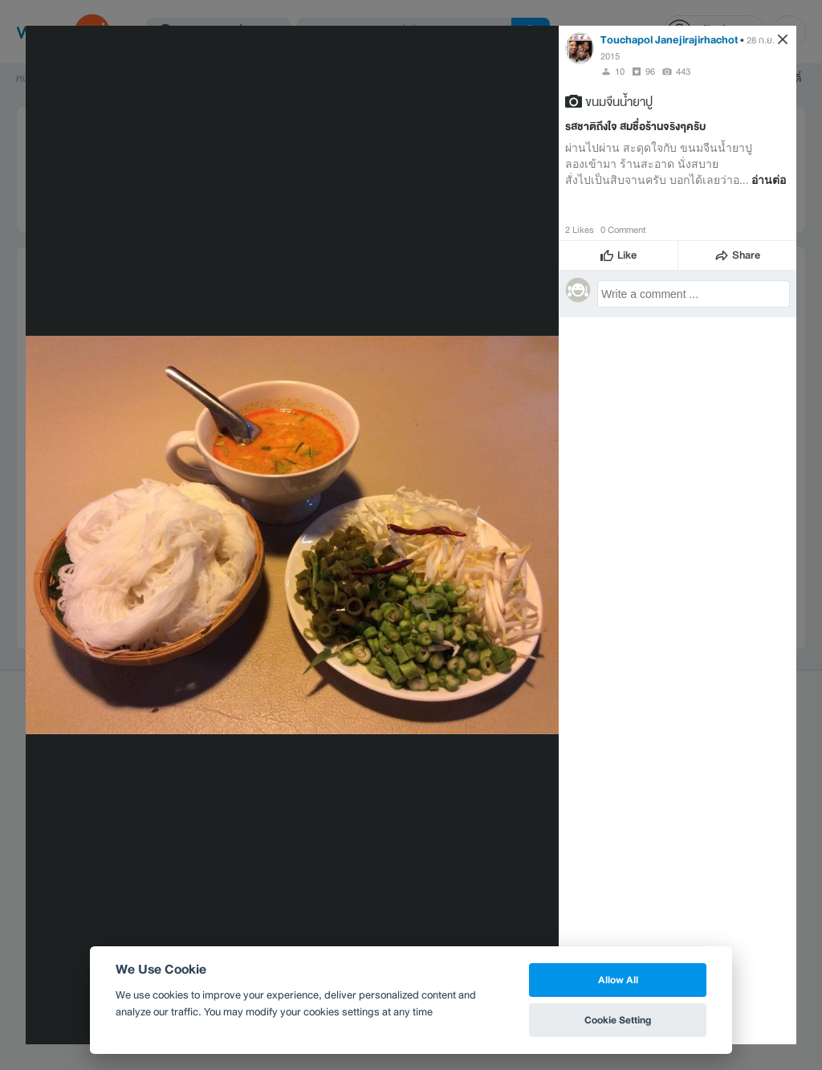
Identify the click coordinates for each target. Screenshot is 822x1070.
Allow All (618, 979)
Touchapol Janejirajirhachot (669, 39)
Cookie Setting (617, 1019)
